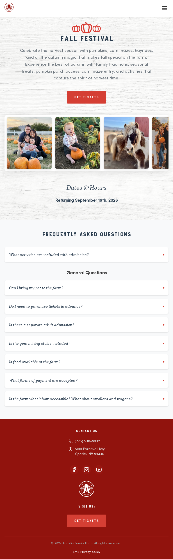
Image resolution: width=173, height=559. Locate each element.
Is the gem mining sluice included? (86, 343)
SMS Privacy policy (86, 552)
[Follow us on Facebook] (74, 469)
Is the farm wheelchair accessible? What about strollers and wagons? (86, 399)
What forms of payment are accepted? (86, 380)
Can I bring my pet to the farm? (86, 288)
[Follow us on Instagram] (86, 469)
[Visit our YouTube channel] (98, 469)
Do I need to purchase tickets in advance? (86, 306)
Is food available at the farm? (86, 362)
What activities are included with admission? (86, 255)
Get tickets (86, 97)
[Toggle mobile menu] (164, 8)
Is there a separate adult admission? (86, 325)
